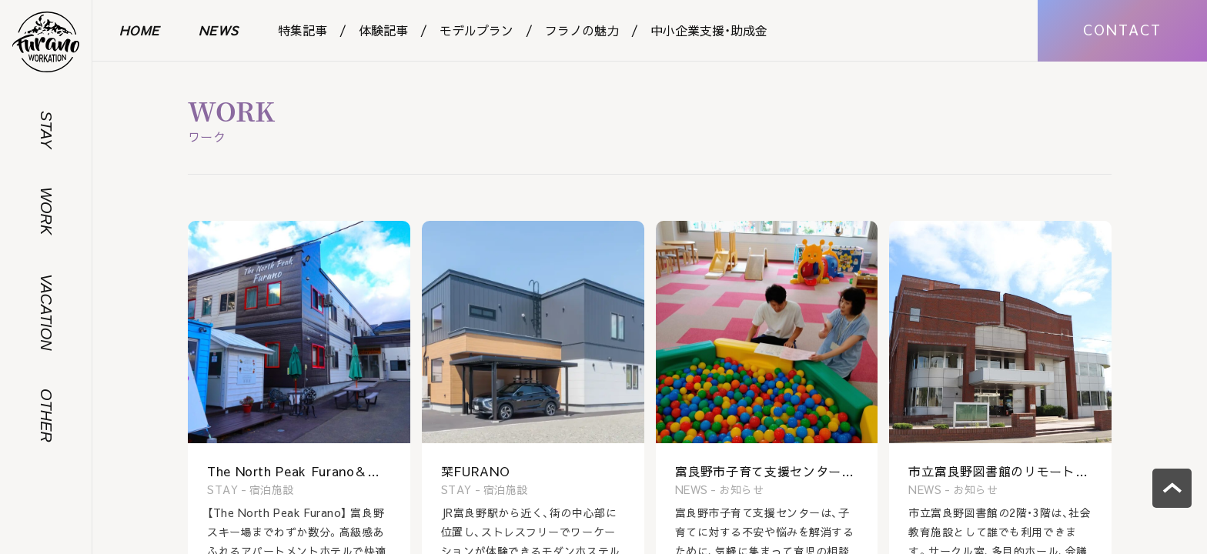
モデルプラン (476, 30)
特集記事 (302, 30)
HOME (139, 30)
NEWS (219, 30)
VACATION (46, 312)
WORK (46, 211)
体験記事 (383, 30)
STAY (46, 130)
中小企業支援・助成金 (708, 30)
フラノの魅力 (582, 30)
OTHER (46, 415)
